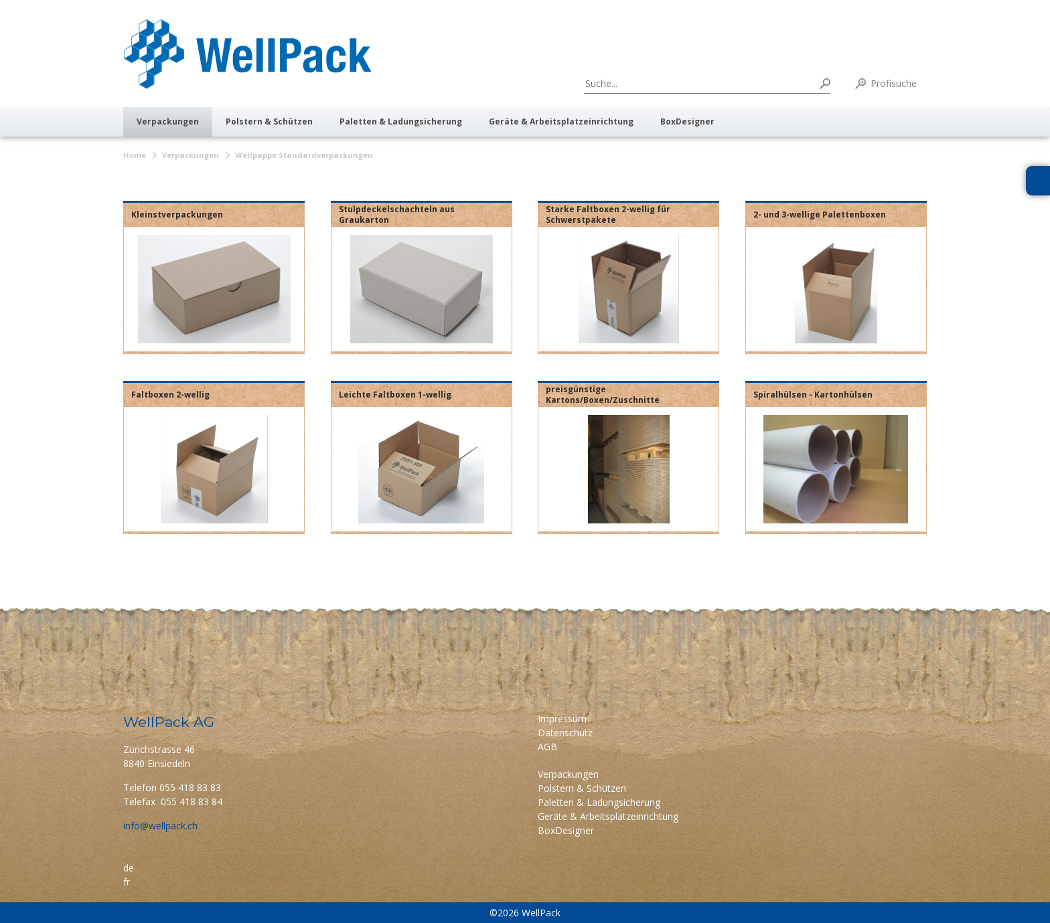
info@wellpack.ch (160, 825)
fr (126, 881)
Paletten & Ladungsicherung (401, 121)
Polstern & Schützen (269, 121)
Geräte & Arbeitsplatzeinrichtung (561, 121)
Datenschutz (565, 732)
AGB (547, 746)
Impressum (562, 718)
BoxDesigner (687, 121)
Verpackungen (168, 121)
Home (134, 155)
